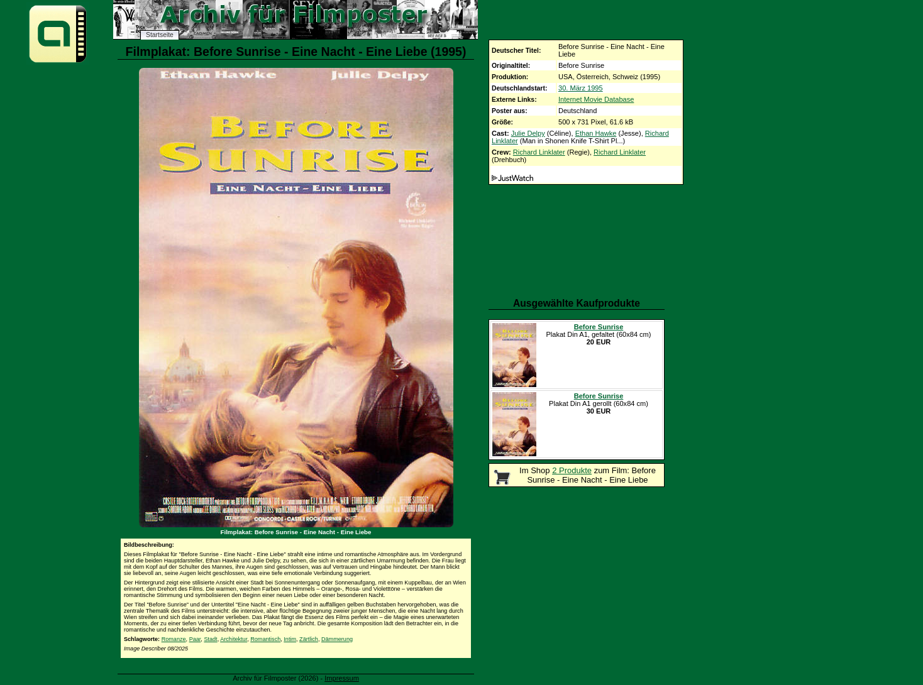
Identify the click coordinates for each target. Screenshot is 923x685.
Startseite (160, 34)
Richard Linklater (539, 152)
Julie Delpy (528, 133)
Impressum (341, 678)
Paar (195, 639)
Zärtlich (308, 639)
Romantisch (265, 639)
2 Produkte (572, 470)
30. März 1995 (580, 88)
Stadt (210, 639)
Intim (290, 639)
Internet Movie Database (596, 99)
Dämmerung (337, 639)
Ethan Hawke (596, 133)
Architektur (233, 639)
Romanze (174, 639)
